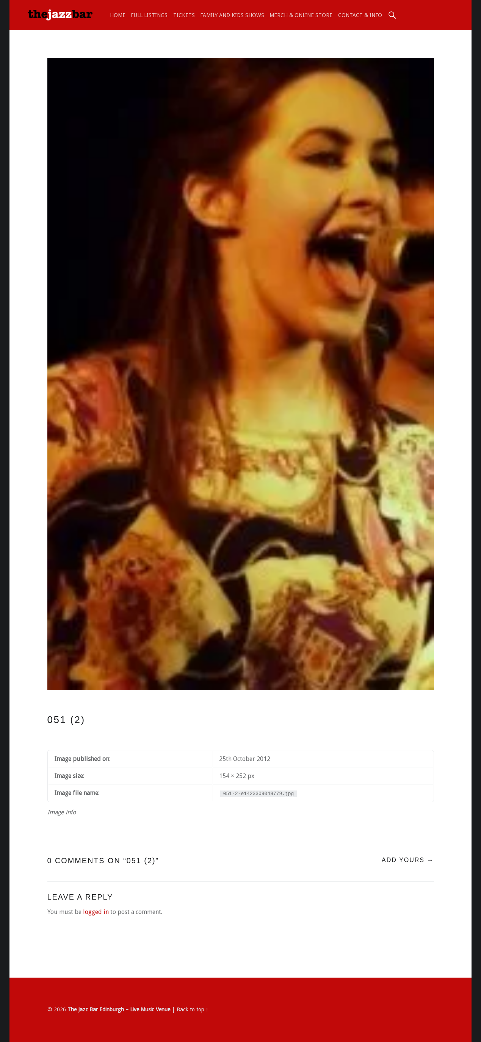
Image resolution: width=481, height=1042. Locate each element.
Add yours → (408, 859)
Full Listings (149, 15)
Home (117, 15)
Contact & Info (360, 15)
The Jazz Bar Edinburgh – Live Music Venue (118, 1009)
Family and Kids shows (232, 15)
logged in (96, 911)
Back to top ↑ (192, 1009)
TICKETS (184, 15)
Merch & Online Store (300, 15)
